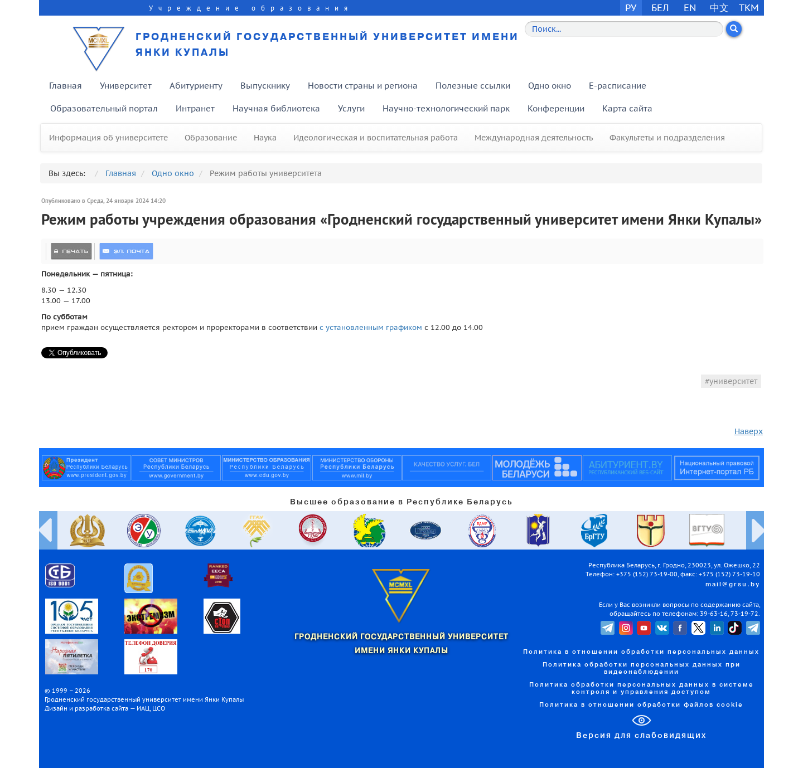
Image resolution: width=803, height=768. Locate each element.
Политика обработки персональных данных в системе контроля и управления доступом (641, 688)
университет (733, 381)
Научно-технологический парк (446, 108)
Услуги (351, 108)
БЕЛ (660, 7)
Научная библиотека (276, 108)
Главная (65, 85)
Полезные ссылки (473, 85)
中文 (719, 7)
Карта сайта (627, 108)
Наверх (748, 431)
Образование (211, 138)
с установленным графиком (371, 327)
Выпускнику (265, 85)
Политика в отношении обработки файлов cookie (641, 705)
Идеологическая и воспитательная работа (375, 138)
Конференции (556, 108)
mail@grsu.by (732, 584)
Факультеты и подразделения (667, 138)
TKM (749, 7)
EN (690, 7)
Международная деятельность (534, 138)
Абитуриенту (196, 85)
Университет (126, 85)
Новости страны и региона (363, 85)
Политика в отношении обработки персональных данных (641, 652)
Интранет (195, 108)
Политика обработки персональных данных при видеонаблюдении (642, 668)
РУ (630, 7)
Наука (265, 138)
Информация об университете (108, 138)
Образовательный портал (104, 108)
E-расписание (617, 85)
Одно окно (549, 85)
